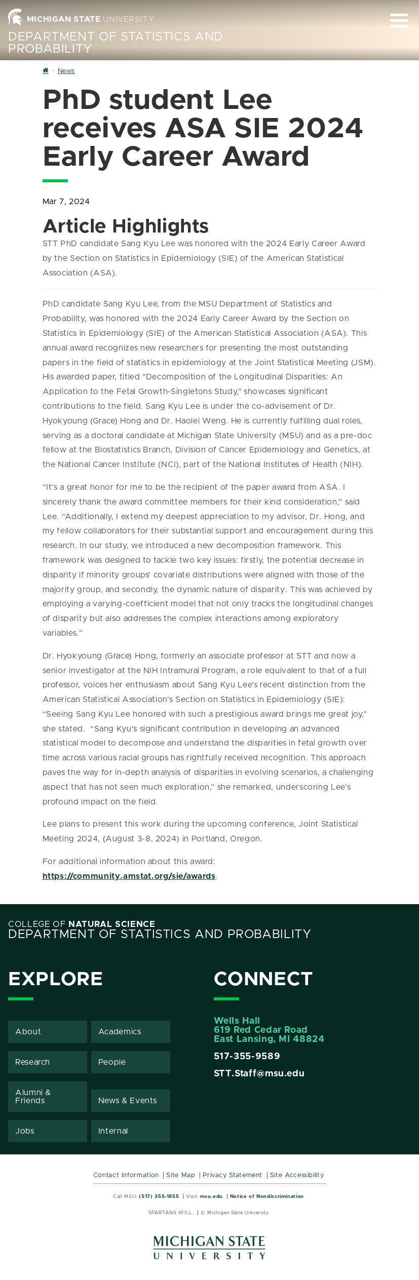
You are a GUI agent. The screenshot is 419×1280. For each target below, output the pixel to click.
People (112, 1062)
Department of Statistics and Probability (160, 934)
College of (82, 924)
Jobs (24, 1131)
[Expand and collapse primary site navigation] (399, 20)
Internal (113, 1131)
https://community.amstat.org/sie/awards (129, 876)
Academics (119, 1032)
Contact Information (126, 1175)
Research (32, 1062)
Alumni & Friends (33, 1097)
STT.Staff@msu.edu (259, 1073)
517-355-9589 (247, 1056)
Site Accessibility (297, 1175)
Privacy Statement (232, 1175)
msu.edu (211, 1196)
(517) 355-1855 (159, 1196)
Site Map (180, 1175)
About (28, 1032)
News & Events (127, 1101)
